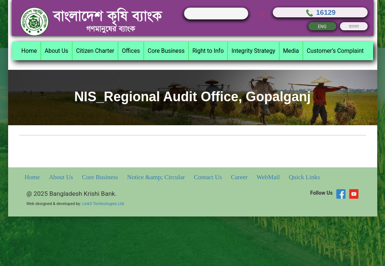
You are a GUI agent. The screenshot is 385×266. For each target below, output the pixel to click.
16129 (320, 12)
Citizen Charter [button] (95, 50)
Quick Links (304, 177)
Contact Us (208, 177)
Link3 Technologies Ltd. (103, 203)
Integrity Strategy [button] (253, 50)
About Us (62, 177)
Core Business (101, 177)
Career (240, 177)
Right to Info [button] (208, 50)
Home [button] (29, 50)
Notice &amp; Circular (156, 177)
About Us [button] (56, 50)
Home (33, 177)
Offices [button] (131, 50)
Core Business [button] (166, 50)
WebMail (269, 177)
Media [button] (291, 50)
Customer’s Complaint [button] (335, 50)
